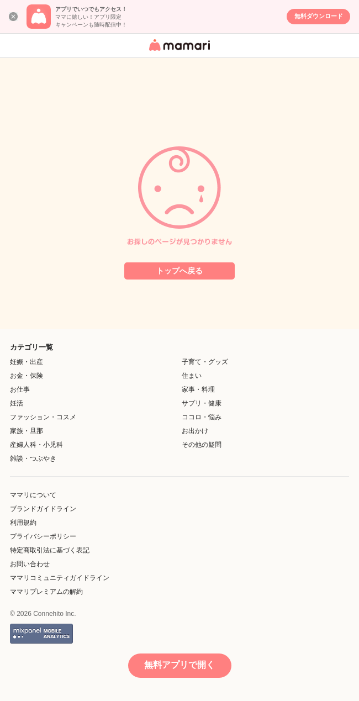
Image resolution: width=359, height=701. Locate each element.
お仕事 (20, 389)
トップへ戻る (179, 270)
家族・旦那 (26, 431)
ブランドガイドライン (43, 509)
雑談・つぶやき (33, 458)
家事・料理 (198, 389)
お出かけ (195, 431)
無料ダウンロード (318, 16)
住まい (192, 376)
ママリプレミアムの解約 (46, 591)
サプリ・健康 (201, 403)
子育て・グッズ (205, 362)
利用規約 (23, 522)
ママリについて (33, 495)
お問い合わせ (30, 564)
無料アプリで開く (179, 665)
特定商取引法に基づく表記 (49, 550)
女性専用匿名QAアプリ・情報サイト (178, 51)
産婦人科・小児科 (36, 445)
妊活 (16, 403)
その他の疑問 (201, 445)
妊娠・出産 (26, 362)
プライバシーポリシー (43, 536)
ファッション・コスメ (43, 417)
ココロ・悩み (201, 417)
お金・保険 (26, 376)
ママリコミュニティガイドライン (59, 578)
